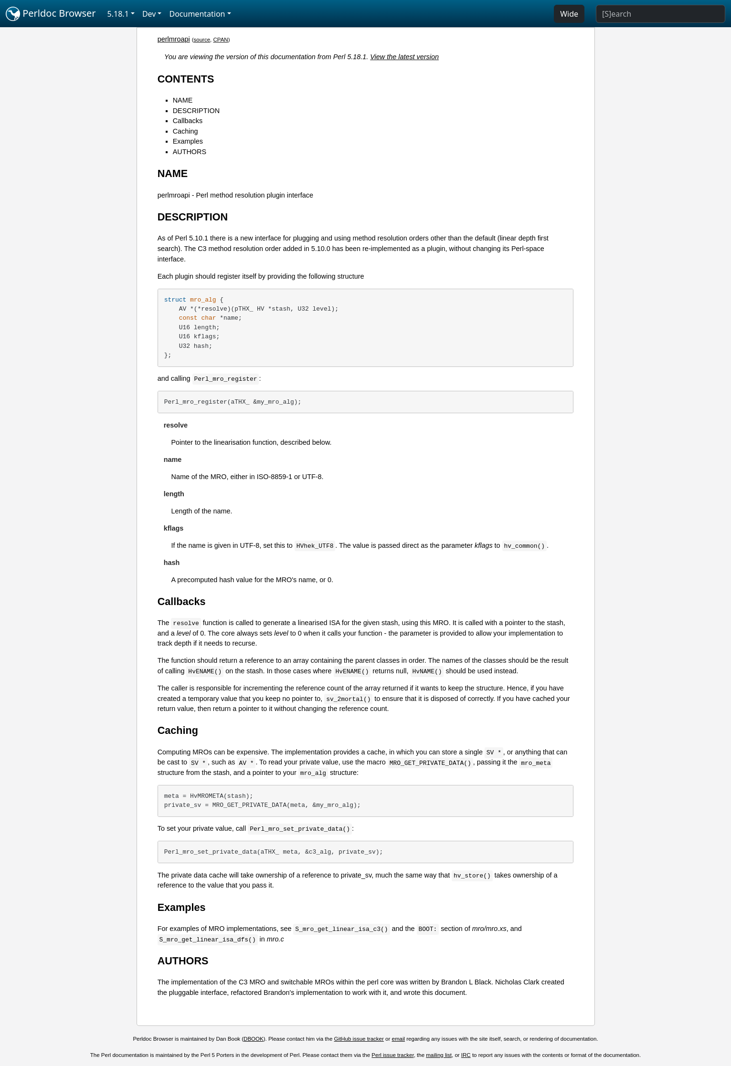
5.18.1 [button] (118, 14)
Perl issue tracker (392, 1055)
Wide (569, 14)
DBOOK (254, 1039)
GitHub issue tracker (359, 1039)
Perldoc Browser (51, 14)
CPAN (220, 39)
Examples (188, 141)
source (202, 39)
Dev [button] (149, 14)
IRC (466, 1055)
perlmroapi (174, 39)
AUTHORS (189, 152)
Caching (185, 131)
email (398, 1039)
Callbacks (187, 121)
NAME (183, 100)
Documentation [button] (197, 14)
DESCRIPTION (196, 111)
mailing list (439, 1055)
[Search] (660, 14)
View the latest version (404, 57)
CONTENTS (186, 79)
